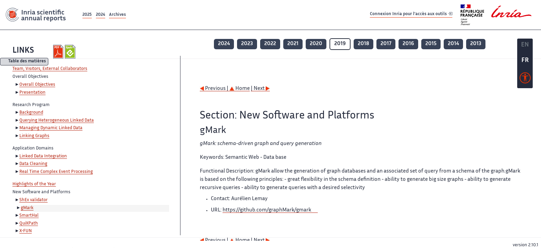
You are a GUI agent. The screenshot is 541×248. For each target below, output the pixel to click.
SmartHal (29, 216)
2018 (363, 44)
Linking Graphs (34, 136)
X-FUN (25, 231)
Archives (117, 15)
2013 (475, 44)
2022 (270, 44)
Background (31, 113)
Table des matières (27, 62)
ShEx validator (33, 200)
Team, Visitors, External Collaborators (49, 69)
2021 (292, 44)
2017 (386, 44)
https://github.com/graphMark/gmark (267, 210)
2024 (100, 15)
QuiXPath (28, 223)
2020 (316, 44)
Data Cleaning (33, 164)
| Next (260, 88)
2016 (408, 44)
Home (239, 88)
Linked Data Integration (43, 156)
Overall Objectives (37, 85)
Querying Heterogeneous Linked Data (56, 120)
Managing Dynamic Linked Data (50, 128)
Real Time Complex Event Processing (56, 172)
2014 (453, 44)
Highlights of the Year (34, 184)
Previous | (214, 88)
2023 (247, 44)
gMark (27, 208)
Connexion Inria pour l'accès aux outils (411, 15)
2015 (430, 44)
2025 (87, 15)
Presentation (32, 93)
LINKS (23, 50)
